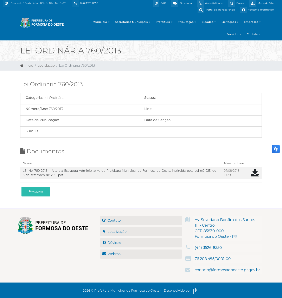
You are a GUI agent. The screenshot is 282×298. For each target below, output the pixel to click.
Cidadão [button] (208, 22)
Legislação (46, 65)
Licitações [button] (230, 22)
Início (26, 65)
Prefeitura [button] (164, 22)
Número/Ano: (37, 109)
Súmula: (32, 131)
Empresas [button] (252, 22)
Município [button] (101, 22)
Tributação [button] (187, 22)
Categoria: (34, 98)
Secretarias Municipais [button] (132, 22)
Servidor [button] (233, 34)
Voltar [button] (35, 191)
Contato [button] (254, 34)
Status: (150, 98)
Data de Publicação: (42, 120)
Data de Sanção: (157, 120)
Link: (148, 109)
